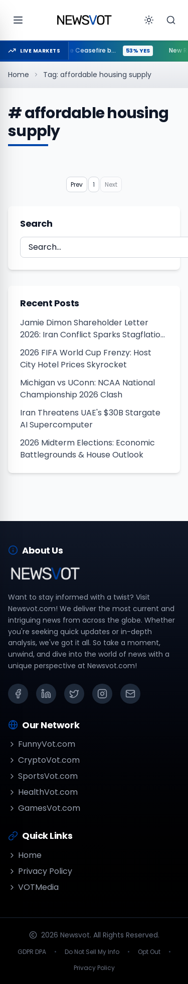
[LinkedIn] (46, 694)
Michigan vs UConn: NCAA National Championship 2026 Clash (87, 388)
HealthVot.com (43, 792)
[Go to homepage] (84, 20)
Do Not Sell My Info (92, 952)
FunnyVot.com (41, 744)
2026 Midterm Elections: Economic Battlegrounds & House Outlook (87, 448)
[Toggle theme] (149, 20)
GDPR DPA (32, 952)
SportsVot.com (43, 776)
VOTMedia (33, 887)
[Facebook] (18, 694)
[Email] (130, 694)
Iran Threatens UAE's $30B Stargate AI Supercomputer (90, 418)
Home (18, 75)
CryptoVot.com (44, 760)
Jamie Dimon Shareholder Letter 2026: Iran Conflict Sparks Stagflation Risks (92, 329)
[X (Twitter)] (74, 694)
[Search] (171, 20)
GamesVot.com (44, 808)
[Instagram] (102, 694)
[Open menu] (18, 20)
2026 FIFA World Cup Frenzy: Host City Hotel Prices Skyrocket (85, 358)
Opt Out (149, 952)
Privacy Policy (40, 871)
